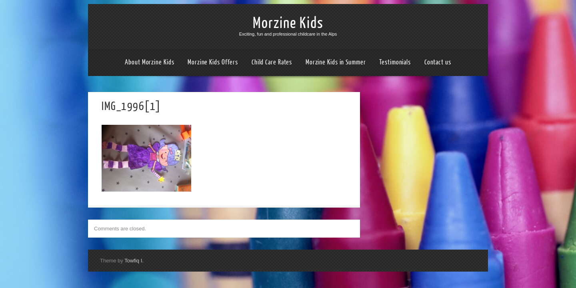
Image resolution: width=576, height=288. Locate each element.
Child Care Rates (272, 62)
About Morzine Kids (149, 62)
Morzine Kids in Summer (336, 62)
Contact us (437, 62)
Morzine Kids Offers (213, 62)
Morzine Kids (288, 23)
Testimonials (395, 62)
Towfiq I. (134, 261)
